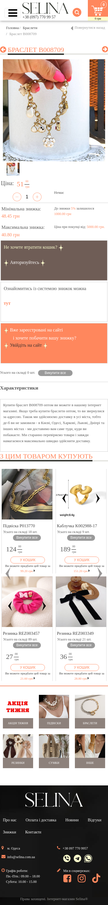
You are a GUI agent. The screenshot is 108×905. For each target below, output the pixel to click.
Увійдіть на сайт (26, 345)
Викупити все (55, 373)
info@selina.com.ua (21, 857)
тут (7, 303)
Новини (72, 820)
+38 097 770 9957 (75, 848)
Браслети (30, 28)
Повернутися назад (90, 27)
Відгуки (94, 820)
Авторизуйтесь (24, 262)
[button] (8, 573)
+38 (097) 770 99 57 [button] (39, 17)
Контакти (33, 832)
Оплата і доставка (41, 820)
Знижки (9, 832)
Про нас (10, 820)
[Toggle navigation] (13, 13)
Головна (12, 28)
